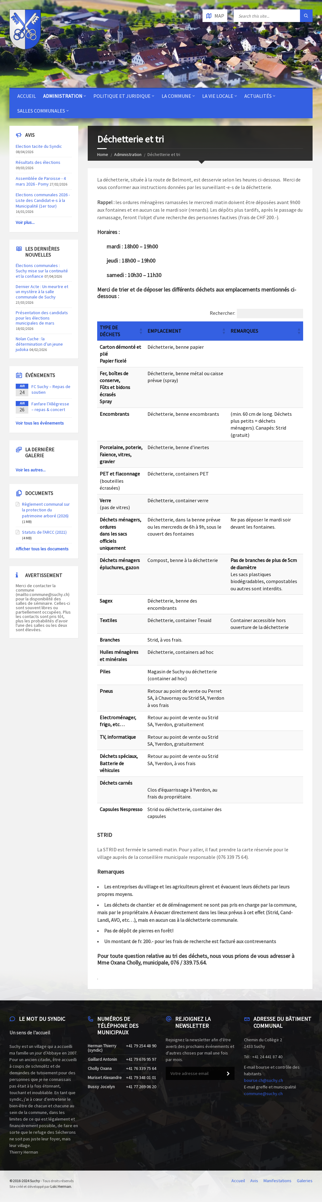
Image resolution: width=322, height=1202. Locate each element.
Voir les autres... (31, 470)
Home (102, 154)
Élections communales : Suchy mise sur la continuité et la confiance (42, 271)
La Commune (176, 96)
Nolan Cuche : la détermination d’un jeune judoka (39, 344)
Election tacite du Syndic (39, 146)
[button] (140, 331)
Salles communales (41, 111)
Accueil (26, 96)
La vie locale (217, 96)
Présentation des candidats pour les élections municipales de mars (42, 318)
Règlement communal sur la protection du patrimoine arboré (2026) (46, 509)
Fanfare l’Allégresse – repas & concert (50, 406)
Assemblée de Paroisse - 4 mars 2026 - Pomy (41, 181)
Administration (62, 96)
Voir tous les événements (40, 423)
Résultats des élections (38, 162)
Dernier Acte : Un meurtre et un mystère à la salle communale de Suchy (42, 292)
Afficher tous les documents (42, 549)
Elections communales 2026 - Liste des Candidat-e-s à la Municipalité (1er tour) (43, 200)
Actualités (258, 96)
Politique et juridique (122, 96)
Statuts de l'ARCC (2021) (44, 532)
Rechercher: (222, 313)
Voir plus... (25, 222)
